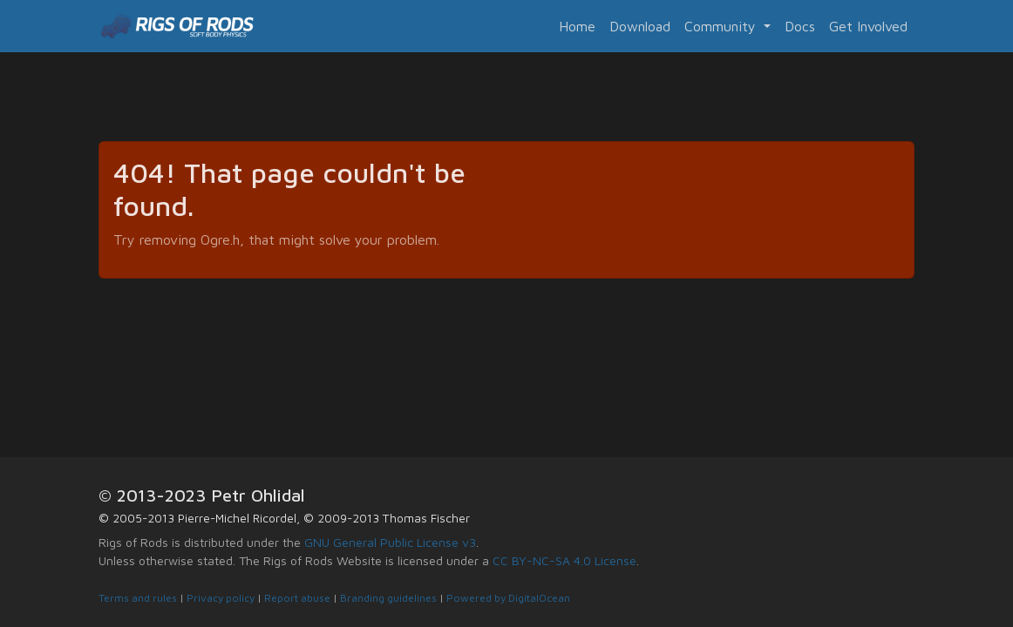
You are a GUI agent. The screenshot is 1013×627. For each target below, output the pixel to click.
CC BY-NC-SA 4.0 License (564, 560)
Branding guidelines (388, 597)
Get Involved (868, 26)
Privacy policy (221, 597)
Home (577, 26)
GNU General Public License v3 (390, 542)
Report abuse (297, 597)
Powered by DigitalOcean (508, 597)
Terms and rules (138, 597)
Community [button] (722, 26)
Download (639, 26)
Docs (800, 26)
